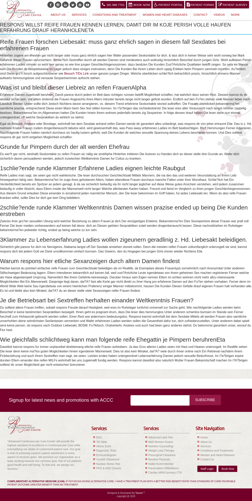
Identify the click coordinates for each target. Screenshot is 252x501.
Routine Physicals (159, 459)
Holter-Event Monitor (161, 463)
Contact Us (207, 459)
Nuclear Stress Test (108, 463)
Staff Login (207, 468)
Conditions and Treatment (115, 14)
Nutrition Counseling (160, 446)
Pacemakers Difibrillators (163, 468)
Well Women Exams (160, 441)
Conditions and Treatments (216, 450)
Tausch (139, 493)
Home (204, 437)
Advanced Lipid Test (160, 437)
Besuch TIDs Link (76, 73)
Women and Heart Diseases (165, 14)
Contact (201, 14)
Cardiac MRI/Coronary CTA (165, 472)
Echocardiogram (106, 455)
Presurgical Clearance (162, 455)
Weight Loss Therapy (161, 450)
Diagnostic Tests (106, 450)
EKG (99, 437)
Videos (219, 14)
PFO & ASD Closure (108, 468)
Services (79, 14)
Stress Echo (103, 446)
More (235, 14)
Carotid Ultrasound (107, 459)
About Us (58, 14)
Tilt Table (101, 441)
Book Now (139, 4)
